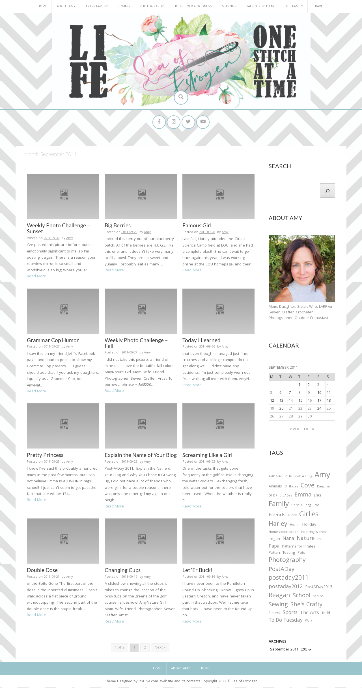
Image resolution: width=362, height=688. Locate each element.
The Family (294, 6)
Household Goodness (193, 6)
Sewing (124, 6)
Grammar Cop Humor (53, 340)
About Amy (66, 6)
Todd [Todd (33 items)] (326, 614)
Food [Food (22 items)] (316, 506)
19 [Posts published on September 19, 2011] (272, 409)
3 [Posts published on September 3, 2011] (318, 386)
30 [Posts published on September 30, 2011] (310, 417)
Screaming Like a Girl (207, 455)
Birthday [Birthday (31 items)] (291, 487)
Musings (229, 6)
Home (42, 6)
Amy (69, 239)
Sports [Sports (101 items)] (290, 614)
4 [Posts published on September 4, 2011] (328, 386)
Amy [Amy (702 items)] (322, 477)
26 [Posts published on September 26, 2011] (272, 417)
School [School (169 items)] (301, 596)
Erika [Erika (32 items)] (318, 496)
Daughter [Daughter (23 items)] (323, 488)
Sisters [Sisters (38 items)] (274, 614)
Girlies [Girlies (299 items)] (308, 516)
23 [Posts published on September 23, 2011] (310, 409)
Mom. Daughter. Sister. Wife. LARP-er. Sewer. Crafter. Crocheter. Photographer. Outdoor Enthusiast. (301, 313)
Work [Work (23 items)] (308, 622)
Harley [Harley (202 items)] (278, 525)
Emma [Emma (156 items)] (302, 496)
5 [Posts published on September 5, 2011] (271, 393)
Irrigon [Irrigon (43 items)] (274, 540)
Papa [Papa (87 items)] (274, 547)
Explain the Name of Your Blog (141, 455)
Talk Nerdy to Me (260, 6)
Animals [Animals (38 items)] (275, 487)
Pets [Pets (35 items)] (301, 554)
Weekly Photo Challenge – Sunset (58, 229)
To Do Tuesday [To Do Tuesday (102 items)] (286, 621)
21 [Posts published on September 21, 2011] (291, 409)
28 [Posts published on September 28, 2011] (291, 417)
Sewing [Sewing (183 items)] (278, 605)
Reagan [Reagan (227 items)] (279, 596)
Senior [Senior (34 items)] (318, 597)
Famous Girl (197, 226)
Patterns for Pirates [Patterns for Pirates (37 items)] (298, 547)
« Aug (295, 430)
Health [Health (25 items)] (294, 526)
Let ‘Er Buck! (197, 571)
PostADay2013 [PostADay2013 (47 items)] (318, 588)
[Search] (327, 191)
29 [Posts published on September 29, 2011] (300, 417)
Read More (36, 277)
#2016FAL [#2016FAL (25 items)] (276, 477)
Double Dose (42, 571)
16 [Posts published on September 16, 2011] (310, 401)
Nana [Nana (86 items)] (288, 539)
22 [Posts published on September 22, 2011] (300, 409)
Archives (277, 642)
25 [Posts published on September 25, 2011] (329, 409)
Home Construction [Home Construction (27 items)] (283, 533)
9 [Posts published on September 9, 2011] (309, 393)
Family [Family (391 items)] (279, 505)
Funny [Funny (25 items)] (292, 516)
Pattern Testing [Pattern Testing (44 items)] (282, 554)
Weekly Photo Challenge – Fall (136, 343)
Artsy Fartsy (96, 6)
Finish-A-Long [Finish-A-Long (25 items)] (301, 506)
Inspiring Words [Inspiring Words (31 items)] (313, 532)
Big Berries (118, 226)
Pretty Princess (45, 455)
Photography (152, 6)
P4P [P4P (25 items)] (319, 540)
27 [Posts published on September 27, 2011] (281, 417)
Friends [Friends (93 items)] (277, 516)
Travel (318, 6)
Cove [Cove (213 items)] (307, 487)
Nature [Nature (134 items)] (306, 539)
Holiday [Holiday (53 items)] (309, 526)
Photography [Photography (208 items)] (287, 561)
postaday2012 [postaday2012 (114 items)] (286, 588)
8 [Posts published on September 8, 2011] (299, 393)
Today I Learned (201, 340)
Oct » (309, 430)
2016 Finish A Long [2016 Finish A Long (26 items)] (298, 477)
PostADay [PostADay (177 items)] (281, 570)
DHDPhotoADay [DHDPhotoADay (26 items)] (280, 496)
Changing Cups (123, 571)
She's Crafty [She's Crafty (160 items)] (306, 605)
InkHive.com (148, 682)
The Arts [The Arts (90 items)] (309, 614)
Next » (160, 648)
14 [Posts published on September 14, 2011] (291, 401)
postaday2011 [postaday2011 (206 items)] (289, 579)
